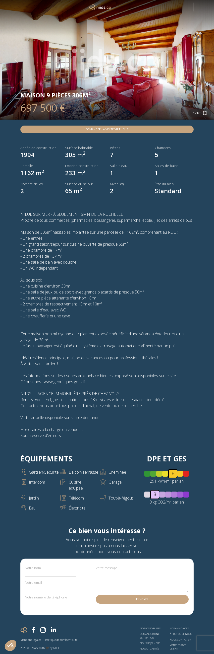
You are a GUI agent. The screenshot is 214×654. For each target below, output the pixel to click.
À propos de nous (181, 634)
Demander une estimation (150, 635)
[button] (10, 646)
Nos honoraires (150, 628)
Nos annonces (179, 628)
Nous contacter (180, 639)
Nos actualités (149, 648)
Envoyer (142, 599)
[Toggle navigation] (187, 7)
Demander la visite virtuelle (107, 129)
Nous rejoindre (150, 643)
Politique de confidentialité (61, 640)
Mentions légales (30, 640)
